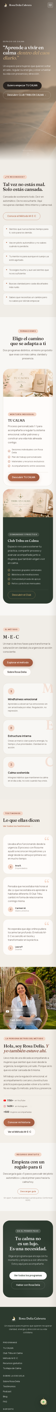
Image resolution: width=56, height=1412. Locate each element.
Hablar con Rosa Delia (28, 1285)
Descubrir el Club (21, 594)
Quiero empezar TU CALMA (22, 85)
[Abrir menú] (50, 5)
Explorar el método (18, 662)
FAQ (5, 1401)
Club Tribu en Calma (13, 1353)
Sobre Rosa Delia (17, 672)
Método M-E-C (10, 1358)
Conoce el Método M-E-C (21, 216)
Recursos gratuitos (12, 1363)
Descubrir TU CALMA (23, 477)
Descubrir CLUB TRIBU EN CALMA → (26, 94)
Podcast (7, 1391)
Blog (5, 1396)
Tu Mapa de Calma (12, 1368)
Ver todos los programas (28, 1275)
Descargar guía (28, 1191)
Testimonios (9, 1386)
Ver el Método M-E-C (19, 1131)
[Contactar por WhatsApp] (43, 1402)
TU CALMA (8, 1348)
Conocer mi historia (19, 1122)
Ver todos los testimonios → (18, 826)
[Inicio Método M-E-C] (17, 5)
